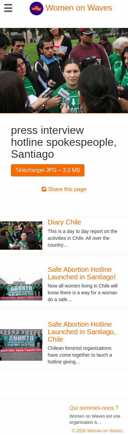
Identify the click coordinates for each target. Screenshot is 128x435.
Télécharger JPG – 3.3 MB (47, 170)
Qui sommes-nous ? (94, 408)
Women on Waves (71, 7)
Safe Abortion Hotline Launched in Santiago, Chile (82, 332)
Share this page (64, 189)
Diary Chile (64, 222)
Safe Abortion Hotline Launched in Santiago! (82, 273)
